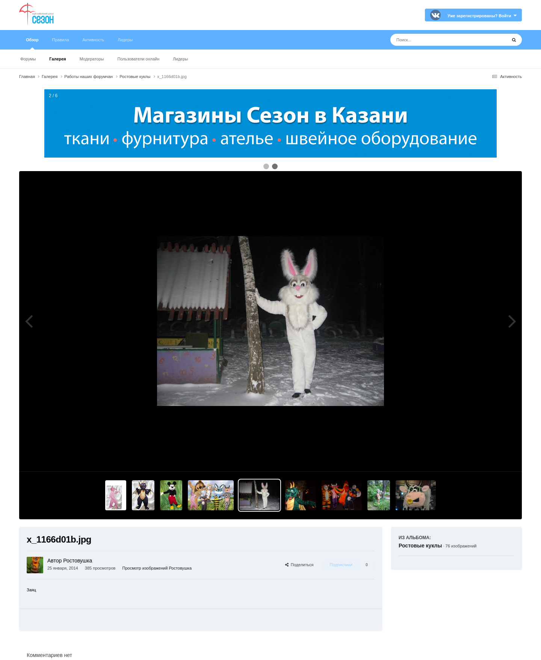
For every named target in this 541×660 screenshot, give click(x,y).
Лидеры (180, 59)
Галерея (57, 59)
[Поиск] (434, 40)
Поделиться (299, 564)
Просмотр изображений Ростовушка (157, 568)
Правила (60, 40)
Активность (93, 40)
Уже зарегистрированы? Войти (482, 16)
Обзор (32, 44)
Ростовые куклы (420, 546)
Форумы (28, 59)
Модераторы (92, 59)
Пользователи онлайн (139, 59)
